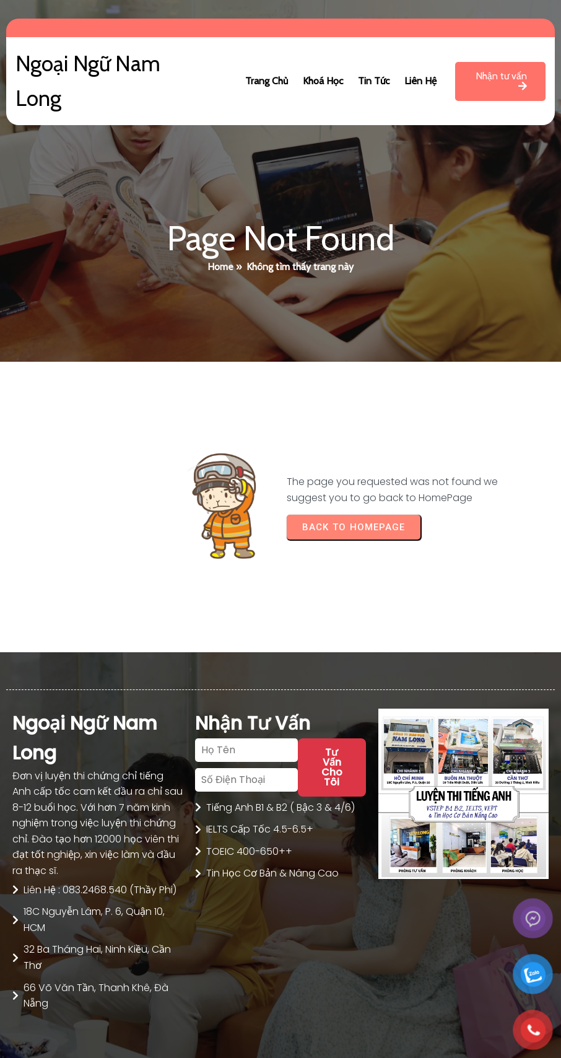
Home (220, 267)
